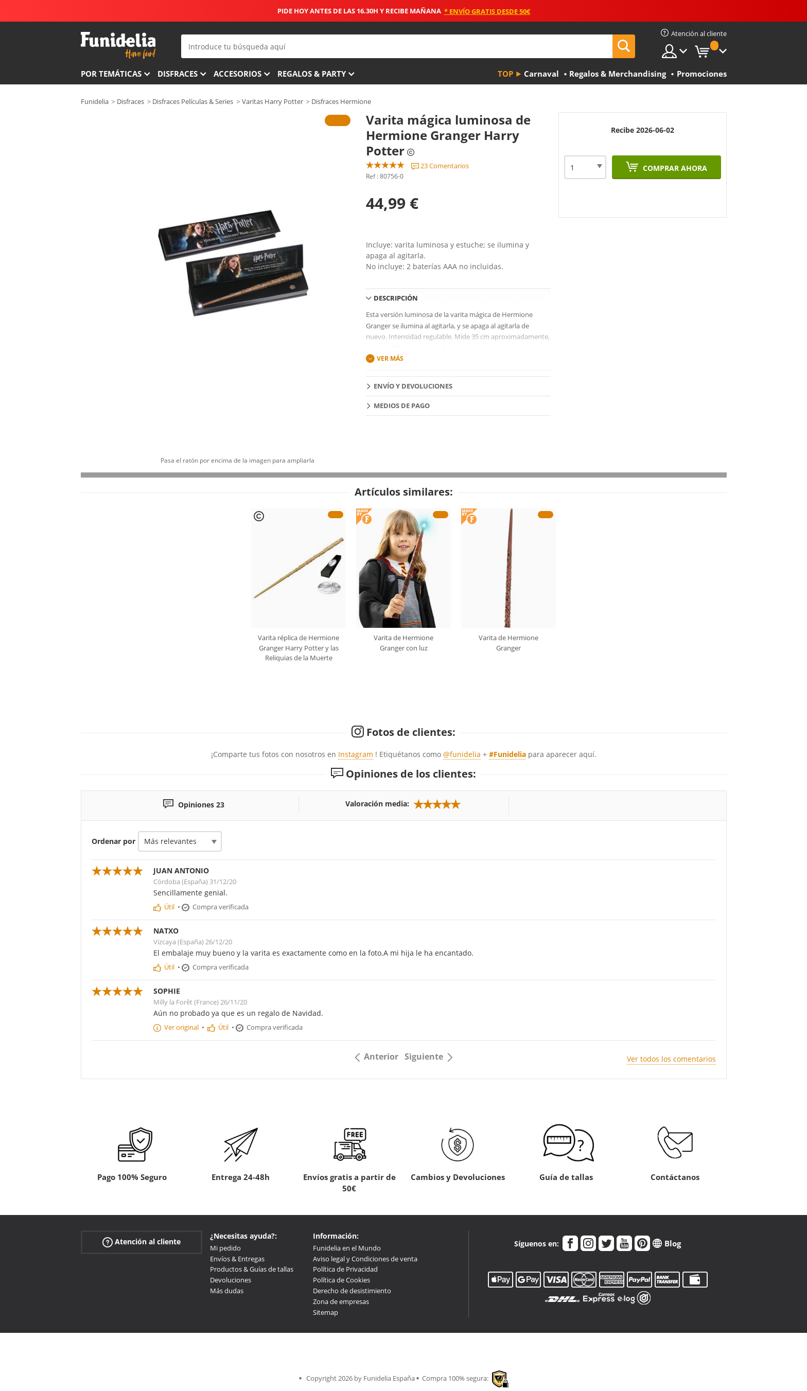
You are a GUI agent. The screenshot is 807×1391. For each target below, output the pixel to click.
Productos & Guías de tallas (251, 1269)
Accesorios (237, 73)
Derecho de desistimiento (352, 1290)
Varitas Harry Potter (272, 101)
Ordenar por (113, 841)
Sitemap (325, 1312)
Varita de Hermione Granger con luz (403, 643)
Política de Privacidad (345, 1269)
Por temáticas (111, 73)
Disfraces (177, 73)
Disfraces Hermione (341, 101)
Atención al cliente (141, 1242)
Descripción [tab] (396, 298)
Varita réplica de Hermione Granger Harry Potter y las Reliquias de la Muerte (298, 647)
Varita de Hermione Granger (508, 643)
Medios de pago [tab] (402, 405)
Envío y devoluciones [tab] (413, 386)
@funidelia (462, 754)
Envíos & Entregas (237, 1258)
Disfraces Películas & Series (192, 101)
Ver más (390, 358)
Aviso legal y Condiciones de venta (365, 1258)
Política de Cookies (341, 1279)
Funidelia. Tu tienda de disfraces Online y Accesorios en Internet (118, 45)
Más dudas (226, 1290)
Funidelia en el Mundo (347, 1248)
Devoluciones (230, 1279)
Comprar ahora (674, 168)
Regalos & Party (311, 73)
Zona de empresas (341, 1301)
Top (505, 73)
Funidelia (95, 101)
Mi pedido (225, 1248)
